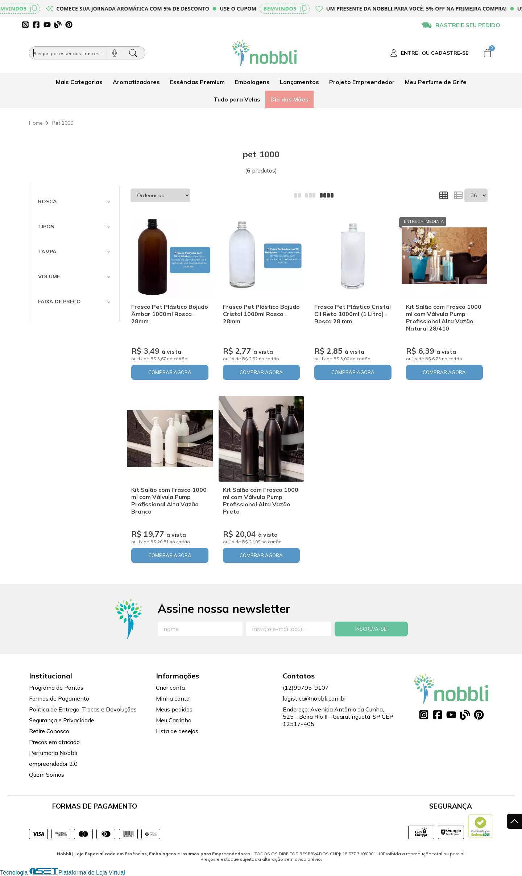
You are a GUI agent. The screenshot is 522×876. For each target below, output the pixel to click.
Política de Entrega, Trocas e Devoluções (83, 709)
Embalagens (252, 82)
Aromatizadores (136, 82)
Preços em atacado (54, 742)
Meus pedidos (174, 709)
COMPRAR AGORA (169, 372)
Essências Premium (197, 82)
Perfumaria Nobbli (53, 752)
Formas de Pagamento (59, 698)
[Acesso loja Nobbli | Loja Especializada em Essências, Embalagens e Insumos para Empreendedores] (429, 52)
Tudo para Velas (237, 99)
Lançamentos (299, 82)
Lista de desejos (177, 731)
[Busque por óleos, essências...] (68, 53)
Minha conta (173, 698)
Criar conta (170, 687)
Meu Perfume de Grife (436, 82)
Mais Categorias (79, 82)
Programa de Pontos (56, 687)
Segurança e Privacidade (61, 720)
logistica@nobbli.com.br (314, 698)
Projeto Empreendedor (362, 82)
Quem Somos (46, 774)
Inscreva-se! (371, 629)
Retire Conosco (49, 731)
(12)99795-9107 (306, 687)
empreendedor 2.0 (53, 763)
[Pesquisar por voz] (114, 53)
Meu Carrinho (173, 720)
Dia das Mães (289, 99)
